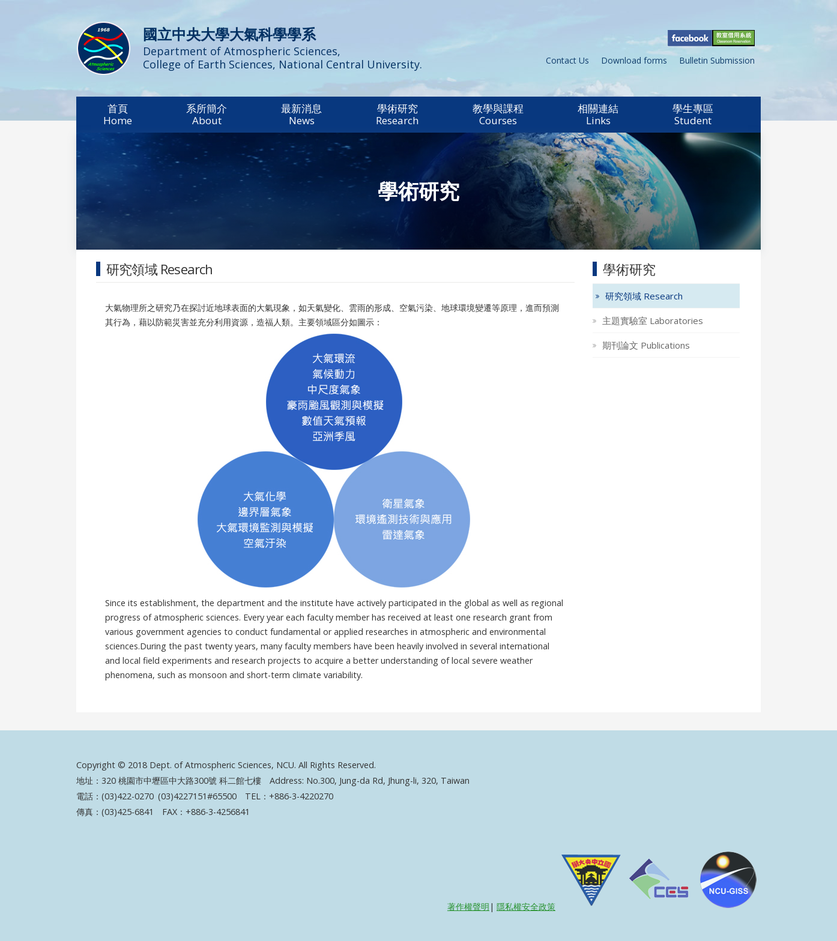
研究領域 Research (644, 296)
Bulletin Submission (717, 60)
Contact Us (567, 60)
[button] (117, 115)
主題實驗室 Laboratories (652, 320)
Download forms (634, 60)
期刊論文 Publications (646, 345)
